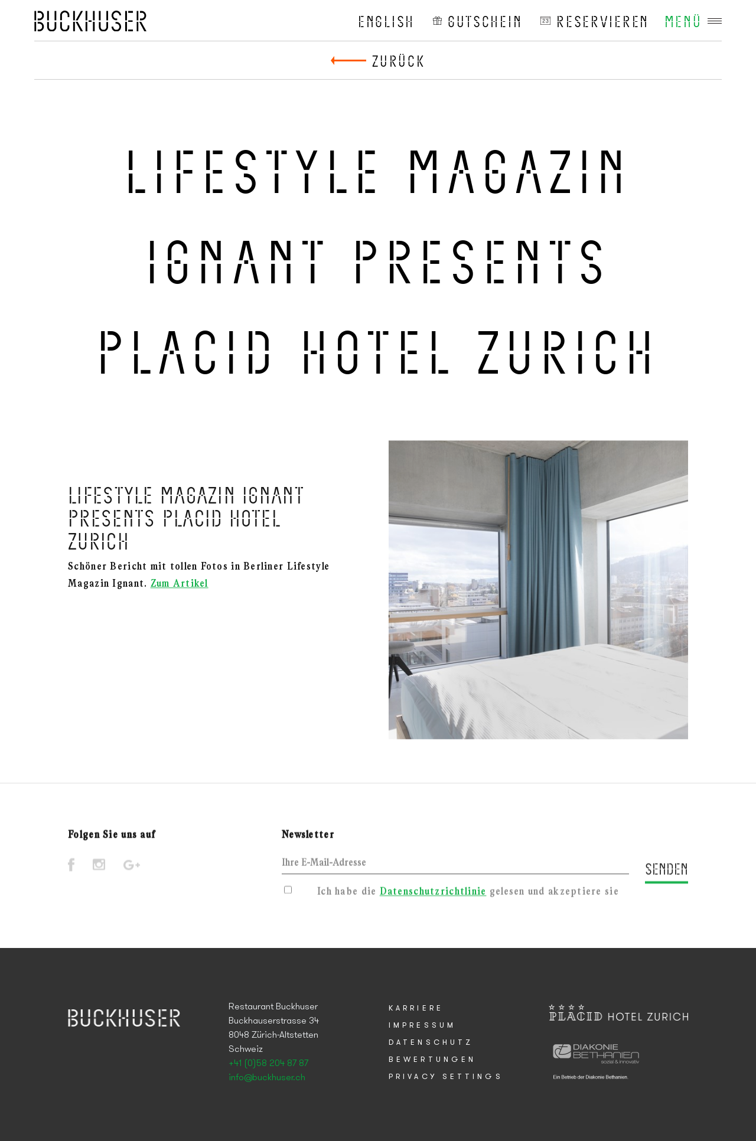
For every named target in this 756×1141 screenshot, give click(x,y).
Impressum (422, 1025)
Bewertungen (432, 1060)
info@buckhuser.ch (267, 1078)
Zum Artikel (179, 586)
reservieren (602, 20)
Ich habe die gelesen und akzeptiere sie (468, 893)
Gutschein (485, 20)
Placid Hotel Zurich (90, 20)
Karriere (416, 1008)
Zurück (398, 60)
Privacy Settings (446, 1077)
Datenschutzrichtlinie (433, 893)
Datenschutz (431, 1043)
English (386, 20)
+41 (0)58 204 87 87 (268, 1063)
